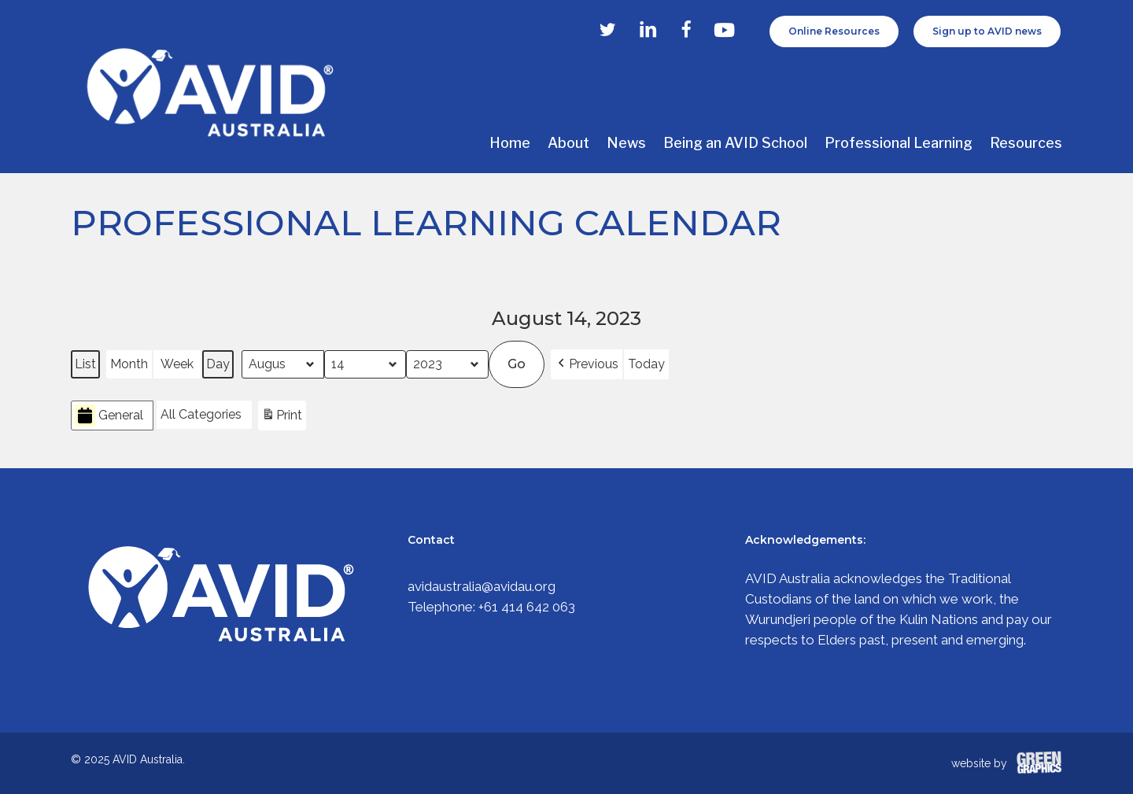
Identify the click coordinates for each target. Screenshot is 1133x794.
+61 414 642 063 (526, 607)
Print (281, 417)
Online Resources (834, 31)
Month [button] (129, 363)
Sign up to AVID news (987, 31)
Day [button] (218, 363)
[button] (586, 364)
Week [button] (177, 363)
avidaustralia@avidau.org (481, 586)
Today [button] (646, 363)
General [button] (109, 415)
